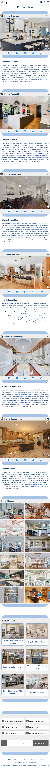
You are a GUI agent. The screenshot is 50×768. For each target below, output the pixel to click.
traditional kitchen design (25, 476)
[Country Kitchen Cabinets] (37, 732)
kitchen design (27, 394)
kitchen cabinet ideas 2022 (41, 153)
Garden (23, 762)
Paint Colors (31, 759)
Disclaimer (29, 765)
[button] (48, 2)
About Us (15, 765)
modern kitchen (32, 307)
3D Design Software (31, 762)
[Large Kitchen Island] (12, 732)
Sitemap (3, 765)
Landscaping (17, 762)
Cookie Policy (36, 765)
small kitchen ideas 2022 (38, 318)
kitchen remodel (5, 161)
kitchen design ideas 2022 (19, 235)
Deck (36, 759)
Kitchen (6, 759)
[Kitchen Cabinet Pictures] (37, 720)
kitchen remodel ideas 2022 (37, 484)
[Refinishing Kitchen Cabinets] (12, 720)
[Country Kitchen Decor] (12, 726)
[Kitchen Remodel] (37, 726)
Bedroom (17, 759)
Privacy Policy (22, 765)
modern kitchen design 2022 (22, 402)
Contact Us (9, 765)
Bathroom (11, 759)
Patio (39, 759)
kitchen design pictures (36, 227)
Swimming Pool (46, 759)
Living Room (24, 759)
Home (1, 759)
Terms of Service (45, 765)
